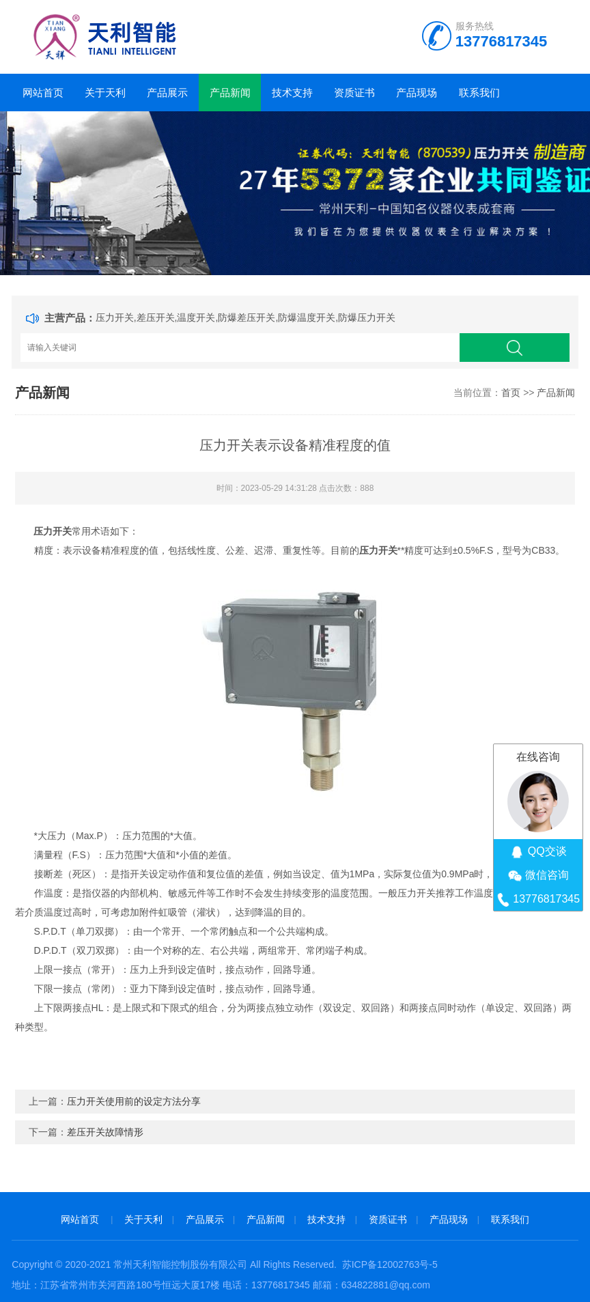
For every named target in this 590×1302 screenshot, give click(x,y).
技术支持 (292, 92)
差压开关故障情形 (105, 1132)
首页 (510, 392)
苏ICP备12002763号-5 (390, 1264)
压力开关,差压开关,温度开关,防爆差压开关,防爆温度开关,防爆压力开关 (245, 317)
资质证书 (354, 92)
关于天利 (105, 92)
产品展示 (167, 92)
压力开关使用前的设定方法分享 (134, 1101)
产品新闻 (230, 92)
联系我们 (479, 92)
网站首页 (43, 92)
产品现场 (416, 92)
